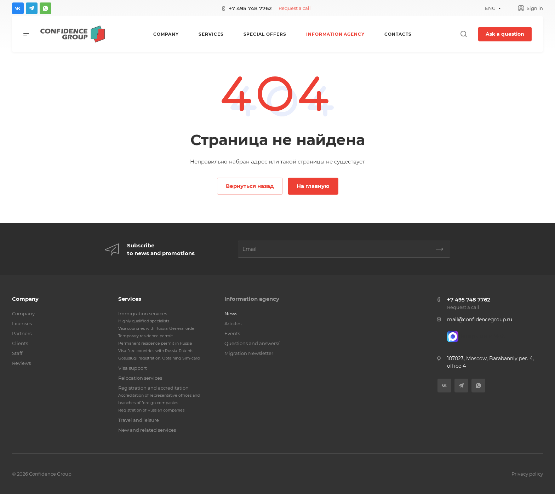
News (230, 313)
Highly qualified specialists (143, 320)
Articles (232, 323)
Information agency (251, 298)
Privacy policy (527, 474)
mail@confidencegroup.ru (479, 319)
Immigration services (142, 313)
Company (25, 298)
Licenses (22, 323)
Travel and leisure (138, 420)
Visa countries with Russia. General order (157, 328)
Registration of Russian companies (151, 410)
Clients (20, 343)
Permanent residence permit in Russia (155, 343)
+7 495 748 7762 (250, 8)
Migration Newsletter (248, 353)
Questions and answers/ (251, 343)
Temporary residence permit (145, 335)
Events (232, 333)
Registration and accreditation (153, 388)
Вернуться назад (250, 186)
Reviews (21, 363)
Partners (22, 333)
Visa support (132, 368)
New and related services (147, 430)
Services (129, 298)
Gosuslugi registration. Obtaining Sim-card (159, 358)
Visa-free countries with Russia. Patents (155, 350)
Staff (17, 353)
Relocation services (140, 378)
